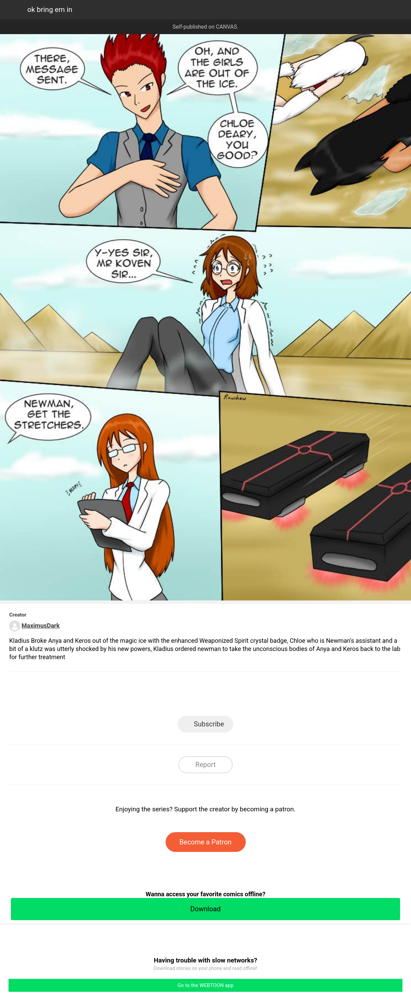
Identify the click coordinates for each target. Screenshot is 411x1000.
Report (205, 764)
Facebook (175, 696)
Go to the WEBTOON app (205, 985)
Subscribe (209, 724)
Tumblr (236, 696)
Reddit (267, 696)
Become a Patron (206, 842)
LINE (144, 696)
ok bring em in (49, 9)
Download (205, 909)
